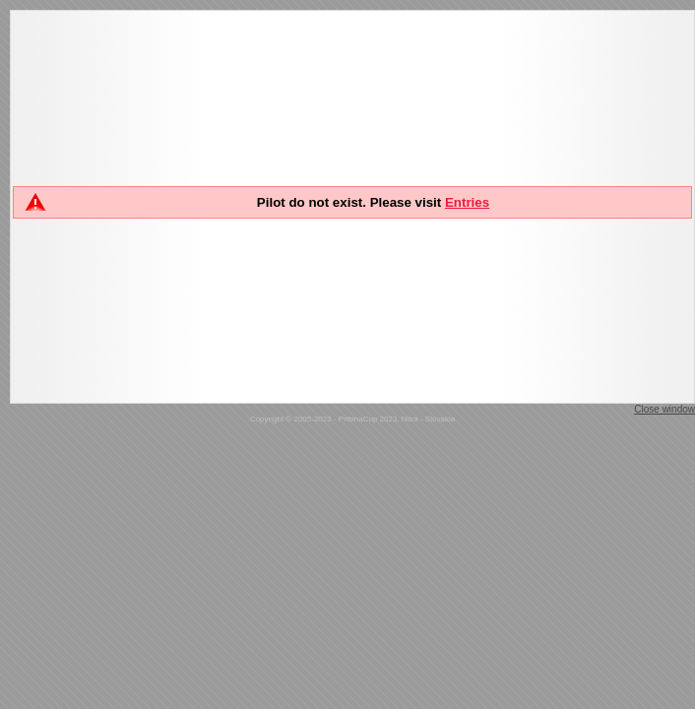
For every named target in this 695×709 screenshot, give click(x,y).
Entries (467, 202)
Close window (664, 409)
